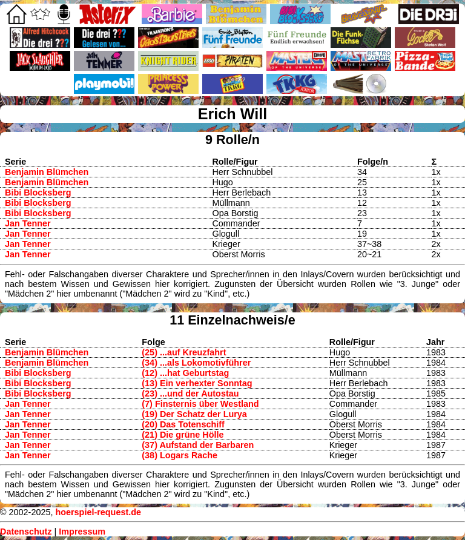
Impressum (82, 531)
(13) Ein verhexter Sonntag (197, 383)
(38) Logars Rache (179, 455)
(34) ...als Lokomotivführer (196, 362)
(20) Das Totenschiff (183, 424)
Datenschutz (26, 531)
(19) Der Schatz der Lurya (194, 414)
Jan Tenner (28, 223)
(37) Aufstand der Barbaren (198, 445)
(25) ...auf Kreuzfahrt (184, 352)
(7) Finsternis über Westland (200, 404)
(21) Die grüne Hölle (182, 435)
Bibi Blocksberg (38, 192)
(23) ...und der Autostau (190, 393)
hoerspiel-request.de (98, 512)
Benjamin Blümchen (46, 172)
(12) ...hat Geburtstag (185, 373)
